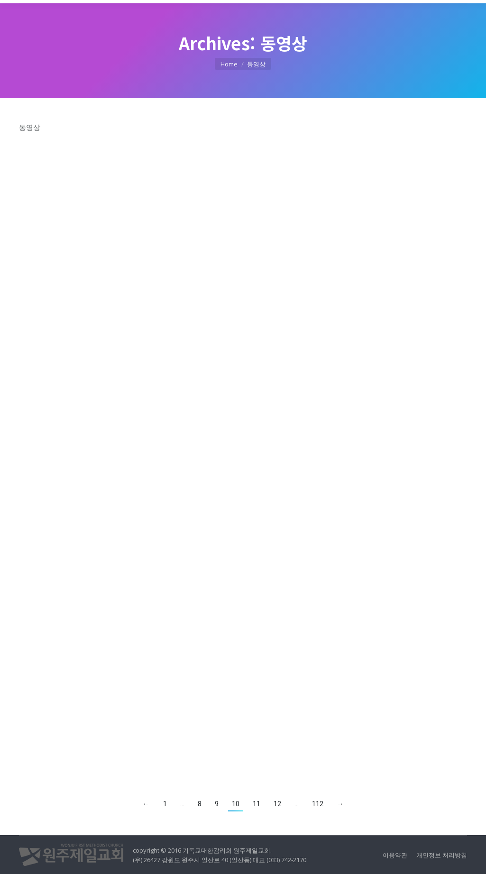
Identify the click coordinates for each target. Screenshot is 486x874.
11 (256, 804)
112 (317, 804)
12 (277, 804)
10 (235, 804)
